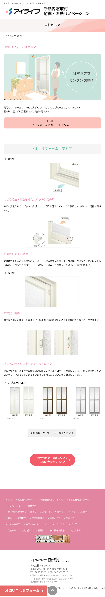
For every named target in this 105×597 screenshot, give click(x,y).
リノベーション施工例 (79, 512)
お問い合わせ (32, 524)
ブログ (74, 524)
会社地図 (40, 530)
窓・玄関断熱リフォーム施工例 (22, 512)
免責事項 (76, 530)
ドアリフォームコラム (54, 524)
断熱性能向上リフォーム (51, 500)
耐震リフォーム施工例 (52, 512)
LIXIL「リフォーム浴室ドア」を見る (50, 123)
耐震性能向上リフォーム (80, 500)
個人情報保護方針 (58, 530)
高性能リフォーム (26, 500)
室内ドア (70, 518)
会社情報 (26, 530)
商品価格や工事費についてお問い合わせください (52, 460)
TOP (10, 500)
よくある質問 (14, 524)
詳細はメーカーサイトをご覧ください (51, 433)
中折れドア (55, 518)
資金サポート (34, 506)
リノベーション (15, 506)
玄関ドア (22, 518)
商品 (10, 518)
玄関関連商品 (38, 518)
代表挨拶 (12, 530)
